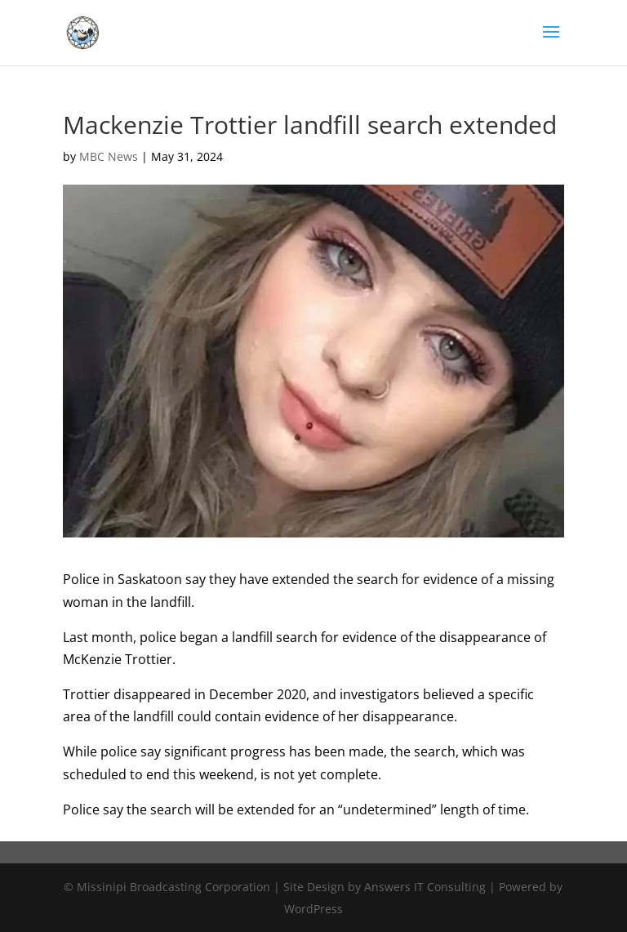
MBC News (108, 156)
